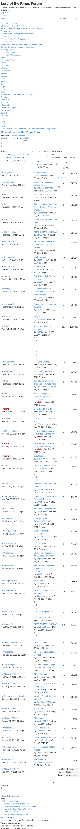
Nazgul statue (40, 543)
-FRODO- (8, 371)
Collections (5, 65)
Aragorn (37, 316)
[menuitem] (8, 108)
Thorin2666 (41, 753)
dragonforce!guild (44, 596)
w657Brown (42, 502)
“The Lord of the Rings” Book (12, 42)
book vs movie (40, 257)
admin (39, 402)
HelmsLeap (41, 689)
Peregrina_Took (43, 740)
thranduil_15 (42, 332)
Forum (3, 63)
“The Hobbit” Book (8, 52)
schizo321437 (43, 617)
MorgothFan (9, 611)
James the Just (43, 667)
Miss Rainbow (43, 574)
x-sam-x (15, 135)
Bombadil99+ (42, 175)
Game (3, 92)
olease (39, 524)
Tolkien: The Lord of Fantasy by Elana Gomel (18, 47)
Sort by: (69, 772)
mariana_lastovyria (45, 188)
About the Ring (40, 674)
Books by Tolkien (7, 50)
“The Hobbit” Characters (10, 55)
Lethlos (40, 374)
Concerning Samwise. (43, 371)
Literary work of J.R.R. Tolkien (12, 26)
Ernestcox (41, 297)
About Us (4, 102)
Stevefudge (41, 658)
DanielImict (9, 182)
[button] (1, 149)
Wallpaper (5, 68)
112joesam (41, 731)
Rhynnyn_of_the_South (14, 696)
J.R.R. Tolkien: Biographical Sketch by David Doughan (22, 28)
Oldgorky (43, 164)
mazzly (7, 276)
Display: (69, 769)
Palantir (40, 161)
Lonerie (40, 546)
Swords (4, 76)
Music (3, 81)
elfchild (40, 269)
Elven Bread (39, 718)
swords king (42, 213)
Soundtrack (5, 71)
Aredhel (22, 135)
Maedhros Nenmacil (12, 642)
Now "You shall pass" (43, 194)
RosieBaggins (10, 531)
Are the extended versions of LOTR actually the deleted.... (45, 245)
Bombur (40, 677)
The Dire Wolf (42, 490)
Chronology (5, 31)
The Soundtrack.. (41, 759)
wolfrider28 (41, 584)
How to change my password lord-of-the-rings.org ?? (43, 396)
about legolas (40, 456)
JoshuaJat (8, 304)
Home (3, 15)
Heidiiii (39, 310)
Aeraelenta (8, 553)
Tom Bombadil (40, 172)
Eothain (41, 365)
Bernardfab (41, 235)
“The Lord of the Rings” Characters (14, 39)
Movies (3, 58)
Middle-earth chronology (44, 664)
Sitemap (4, 97)
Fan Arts (4, 89)
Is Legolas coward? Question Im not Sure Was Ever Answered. (45, 292)
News (3, 18)
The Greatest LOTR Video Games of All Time (18, 94)
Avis (6, 326)
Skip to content (7, 13)
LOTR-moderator (11, 232)
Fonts (3, 79)
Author (3, 21)
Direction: (68, 775)
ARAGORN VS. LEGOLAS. (46, 232)
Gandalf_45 (42, 711)
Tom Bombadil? (40, 266)
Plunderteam (42, 387)
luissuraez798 (15, 157)
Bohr (6, 194)
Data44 (41, 412)
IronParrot (8, 759)
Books (3, 36)
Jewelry (4, 73)
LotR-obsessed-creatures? (45, 737)
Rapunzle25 (42, 512)
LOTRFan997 (42, 468)
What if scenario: (41, 642)
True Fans (38, 581)
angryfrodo (41, 559)
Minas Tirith (39, 708)
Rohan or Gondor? (42, 362)
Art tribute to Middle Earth (45, 509)
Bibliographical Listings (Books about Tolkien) (18, 34)
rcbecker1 (8, 728)
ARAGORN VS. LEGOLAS (45, 624)
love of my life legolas (46, 459)
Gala (57, 155)
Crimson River (10, 747)
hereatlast (41, 645)
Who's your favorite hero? (45, 465)
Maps (3, 87)
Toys (2, 84)
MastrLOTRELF (43, 627)
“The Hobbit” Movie (8, 60)
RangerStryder (10, 581)
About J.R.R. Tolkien (9, 23)
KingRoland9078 (44, 702)
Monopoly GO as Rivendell (18, 155)
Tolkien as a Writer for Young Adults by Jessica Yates (21, 44)
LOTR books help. (42, 728)
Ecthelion (40, 225)
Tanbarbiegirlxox (44, 762)
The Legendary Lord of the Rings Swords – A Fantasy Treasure (45, 207)
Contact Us (5, 100)
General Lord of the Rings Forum (21, 132)
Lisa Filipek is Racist (42, 409)
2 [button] (1, 146)
